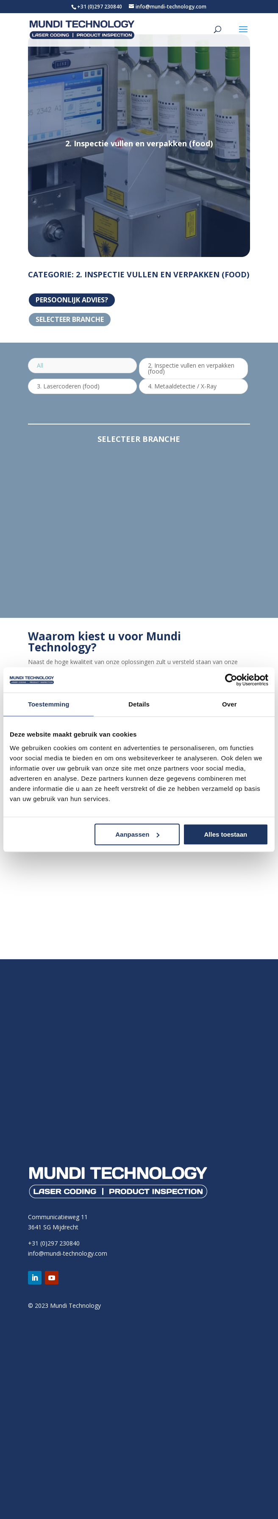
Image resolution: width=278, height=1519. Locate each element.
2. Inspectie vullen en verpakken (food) (191, 368)
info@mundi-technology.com (67, 1253)
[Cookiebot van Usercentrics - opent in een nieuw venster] (231, 679)
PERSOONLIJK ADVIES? (72, 299)
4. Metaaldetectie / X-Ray (182, 386)
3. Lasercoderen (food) (68, 386)
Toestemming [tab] (49, 704)
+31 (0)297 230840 (99, 6)
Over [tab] (229, 704)
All (40, 365)
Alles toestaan (225, 834)
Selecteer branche (70, 319)
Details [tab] (139, 704)
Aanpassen (137, 834)
